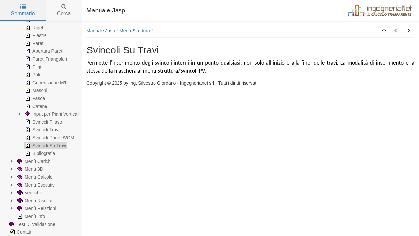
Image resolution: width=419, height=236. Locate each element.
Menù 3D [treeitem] (29, 169)
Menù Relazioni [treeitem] (36, 208)
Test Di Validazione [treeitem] (31, 224)
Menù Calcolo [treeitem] (34, 177)
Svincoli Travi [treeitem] (41, 130)
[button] (384, 31)
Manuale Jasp (100, 30)
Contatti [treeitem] (20, 232)
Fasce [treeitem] (34, 98)
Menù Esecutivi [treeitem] (36, 185)
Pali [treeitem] (32, 75)
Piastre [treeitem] (35, 35)
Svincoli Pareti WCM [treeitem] (49, 138)
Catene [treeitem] (35, 106)
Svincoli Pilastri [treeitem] (43, 122)
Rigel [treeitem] (33, 27)
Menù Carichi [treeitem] (33, 161)
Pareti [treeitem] (34, 43)
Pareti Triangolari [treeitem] (45, 59)
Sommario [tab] (23, 10)
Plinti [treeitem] (33, 67)
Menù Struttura (134, 30)
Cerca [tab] (64, 10)
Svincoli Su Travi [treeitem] (45, 145)
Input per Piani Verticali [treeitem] (51, 114)
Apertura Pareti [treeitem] (43, 51)
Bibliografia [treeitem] (39, 153)
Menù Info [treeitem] (30, 216)
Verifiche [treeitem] (29, 193)
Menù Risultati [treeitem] (35, 201)
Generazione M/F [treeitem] (46, 83)
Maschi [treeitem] (35, 90)
